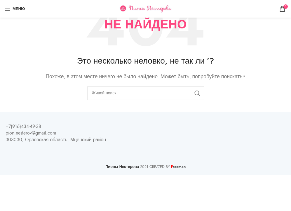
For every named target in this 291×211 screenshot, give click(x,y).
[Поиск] (145, 93)
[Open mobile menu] (14, 9)
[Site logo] (145, 8)
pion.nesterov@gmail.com (31, 133)
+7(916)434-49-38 (23, 126)
